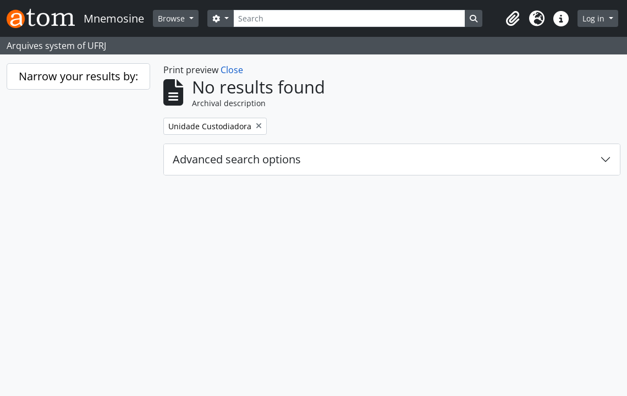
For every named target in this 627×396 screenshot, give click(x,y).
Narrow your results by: (78, 76)
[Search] (349, 18)
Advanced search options (237, 159)
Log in (594, 18)
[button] (513, 19)
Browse (172, 18)
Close (232, 70)
